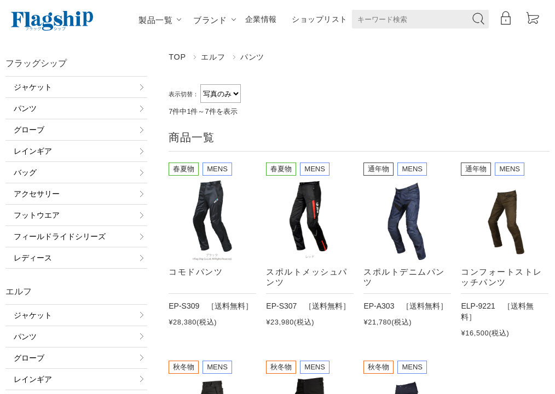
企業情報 (261, 19)
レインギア (33, 151)
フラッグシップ (36, 63)
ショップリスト (319, 19)
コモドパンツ (196, 271)
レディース (33, 257)
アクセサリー (37, 193)
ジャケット (33, 87)
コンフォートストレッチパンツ (501, 277)
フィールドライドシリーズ (60, 236)
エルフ (213, 57)
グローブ (29, 129)
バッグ (25, 172)
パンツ (25, 108)
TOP (177, 57)
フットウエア (37, 215)
